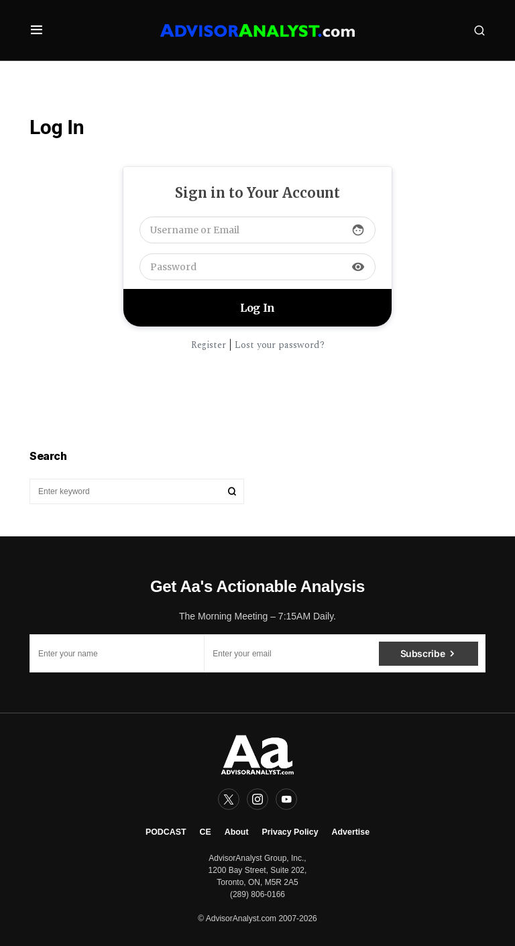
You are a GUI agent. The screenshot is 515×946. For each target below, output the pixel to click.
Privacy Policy (290, 832)
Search (232, 491)
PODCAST (166, 832)
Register (208, 345)
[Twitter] (228, 799)
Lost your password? (280, 345)
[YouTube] (286, 799)
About (237, 832)
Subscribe (422, 653)
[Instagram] (257, 799)
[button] (37, 30)
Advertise (350, 832)
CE (205, 832)
